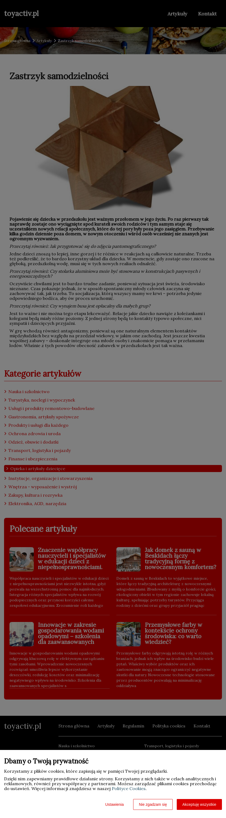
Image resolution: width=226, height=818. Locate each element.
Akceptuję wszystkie (199, 804)
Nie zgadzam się (153, 804)
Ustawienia (114, 804)
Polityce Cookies (129, 788)
